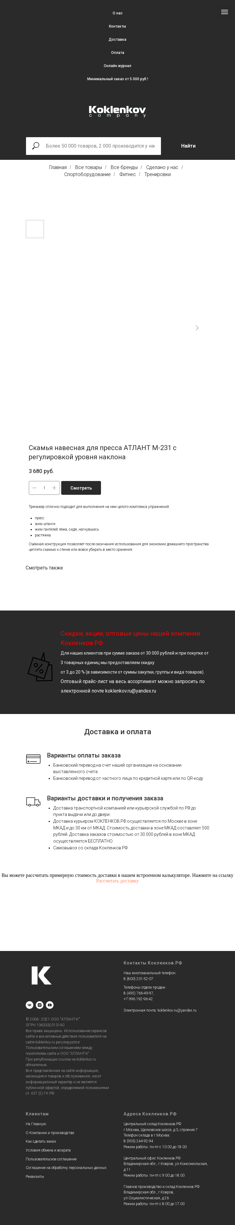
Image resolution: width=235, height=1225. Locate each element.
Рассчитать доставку (117, 880)
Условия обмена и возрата (48, 1150)
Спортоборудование (87, 174)
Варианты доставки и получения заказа (105, 798)
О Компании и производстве (50, 1133)
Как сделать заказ (41, 1141)
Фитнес (127, 174)
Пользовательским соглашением (53, 1048)
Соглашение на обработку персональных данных (66, 1168)
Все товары (88, 167)
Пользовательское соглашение (51, 1159)
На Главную (36, 1124)
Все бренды (124, 167)
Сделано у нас (162, 167)
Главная (58, 167)
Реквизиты (35, 1176)
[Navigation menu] (224, 12)
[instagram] (39, 1005)
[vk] (29, 1005)
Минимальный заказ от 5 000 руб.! (117, 79)
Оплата (117, 53)
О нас (118, 13)
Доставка (117, 39)
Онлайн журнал (117, 66)
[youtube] (50, 1005)
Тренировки (157, 174)
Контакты (117, 26)
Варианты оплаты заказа (84, 755)
